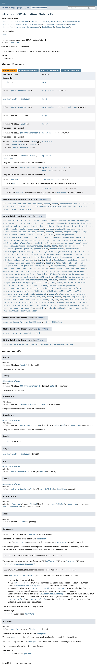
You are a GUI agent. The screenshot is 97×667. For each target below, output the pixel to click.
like (58, 263)
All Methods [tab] (9, 71)
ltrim (52, 268)
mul (12, 271)
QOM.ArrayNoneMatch (20, 91)
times (69, 308)
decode (17, 240)
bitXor (15, 229)
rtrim (45, 300)
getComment (8, 249)
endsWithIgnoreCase (22, 243)
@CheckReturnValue (11, 381)
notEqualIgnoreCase (12, 283)
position (81, 294)
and (4, 204)
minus (59, 268)
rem (38, 297)
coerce (90, 229)
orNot (23, 207)
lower (5, 268)
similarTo (74, 300)
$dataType (7, 344)
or (80, 204)
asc (30, 221)
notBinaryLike (30, 277)
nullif (62, 291)
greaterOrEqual (41, 249)
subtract (51, 308)
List (22, 116)
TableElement (48, 27)
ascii (36, 221)
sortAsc (51, 302)
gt (72, 252)
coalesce (71, 229)
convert (26, 237)
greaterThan (24, 252)
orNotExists (40, 207)
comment (49, 232)
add (4, 221)
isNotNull (7, 260)
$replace (46, 179)
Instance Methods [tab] (28, 71)
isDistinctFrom (22, 254)
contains (40, 235)
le (31, 260)
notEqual (53, 280)
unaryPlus (25, 311)
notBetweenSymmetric (36, 274)
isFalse (78, 254)
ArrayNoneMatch (39, 8)
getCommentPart (17, 322)
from (61, 246)
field (54, 246)
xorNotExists (25, 209)
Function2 (16, 142)
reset (14, 300)
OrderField (28, 24)
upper (34, 311)
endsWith (82, 240)
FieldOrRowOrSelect (72, 22)
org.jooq (4, 8)
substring (7, 308)
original (53, 294)
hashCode (28, 333)
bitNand (33, 226)
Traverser (57, 188)
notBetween (67, 271)
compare (67, 232)
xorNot (6, 209)
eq (54, 243)
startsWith (18, 305)
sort (38, 302)
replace (66, 297)
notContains (74, 277)
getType (69, 344)
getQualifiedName (34, 322)
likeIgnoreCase (10, 266)
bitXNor (89, 226)
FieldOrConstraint (40, 22)
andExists (37, 204)
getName (18, 249)
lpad (12, 268)
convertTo (80, 237)
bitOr (74, 226)
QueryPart (49, 24)
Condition (8, 22)
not (75, 204)
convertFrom (55, 237)
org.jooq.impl (16, 8)
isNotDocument (66, 257)
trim (5, 311)
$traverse (46, 188)
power (25, 297)
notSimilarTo (75, 288)
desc (48, 240)
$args (44, 116)
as (14, 221)
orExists (15, 207)
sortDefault (71, 302)
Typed (58, 27)
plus (61, 294)
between (44, 221)
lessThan (20, 263)
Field (17, 22)
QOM (27, 8)
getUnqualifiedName (53, 322)
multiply (25, 271)
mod (72, 268)
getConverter (32, 344)
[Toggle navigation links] (3, 3)
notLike (81, 283)
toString (38, 333)
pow (14, 297)
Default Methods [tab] (71, 71)
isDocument (68, 254)
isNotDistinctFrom (11, 257)
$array (45, 124)
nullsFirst (80, 291)
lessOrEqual (59, 260)
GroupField (8, 24)
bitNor (51, 226)
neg (58, 271)
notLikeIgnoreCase (47, 285)
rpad (21, 300)
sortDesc (83, 302)
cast (30, 229)
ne (42, 271)
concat (15, 235)
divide (65, 240)
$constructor (48, 142)
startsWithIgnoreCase (47, 305)
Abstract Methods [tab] (50, 71)
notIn (45, 283)
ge (66, 246)
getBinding (19, 344)
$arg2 (44, 99)
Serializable (33, 27)
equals (47, 246)
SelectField (61, 24)
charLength (60, 229)
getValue (28, 249)
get (82, 246)
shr (61, 300)
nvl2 (26, 294)
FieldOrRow (56, 22)
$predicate (47, 156)
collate (22, 232)
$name (5, 322)
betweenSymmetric (85, 221)
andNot (47, 204)
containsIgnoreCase (65, 235)
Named (18, 24)
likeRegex (71, 266)
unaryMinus (14, 311)
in (88, 252)
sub (82, 305)
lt (35, 268)
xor (49, 207)
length (49, 260)
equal (71, 243)
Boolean (24, 22)
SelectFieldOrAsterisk (14, 27)
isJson (87, 254)
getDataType (45, 344)
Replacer (55, 179)
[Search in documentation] (81, 7)
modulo (84, 268)
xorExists (82, 207)
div (53, 240)
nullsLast (7, 294)
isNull (17, 260)
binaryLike (62, 223)
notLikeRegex (47, 288)
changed (49, 229)
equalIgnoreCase (17, 246)
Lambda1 (6, 99)
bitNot (67, 226)
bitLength (23, 226)
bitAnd (6, 226)
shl (51, 300)
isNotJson (79, 257)
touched (84, 308)
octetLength (41, 294)
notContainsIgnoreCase (13, 280)
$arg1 (44, 82)
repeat (50, 297)
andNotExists (66, 204)
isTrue (25, 260)
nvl (15, 294)
